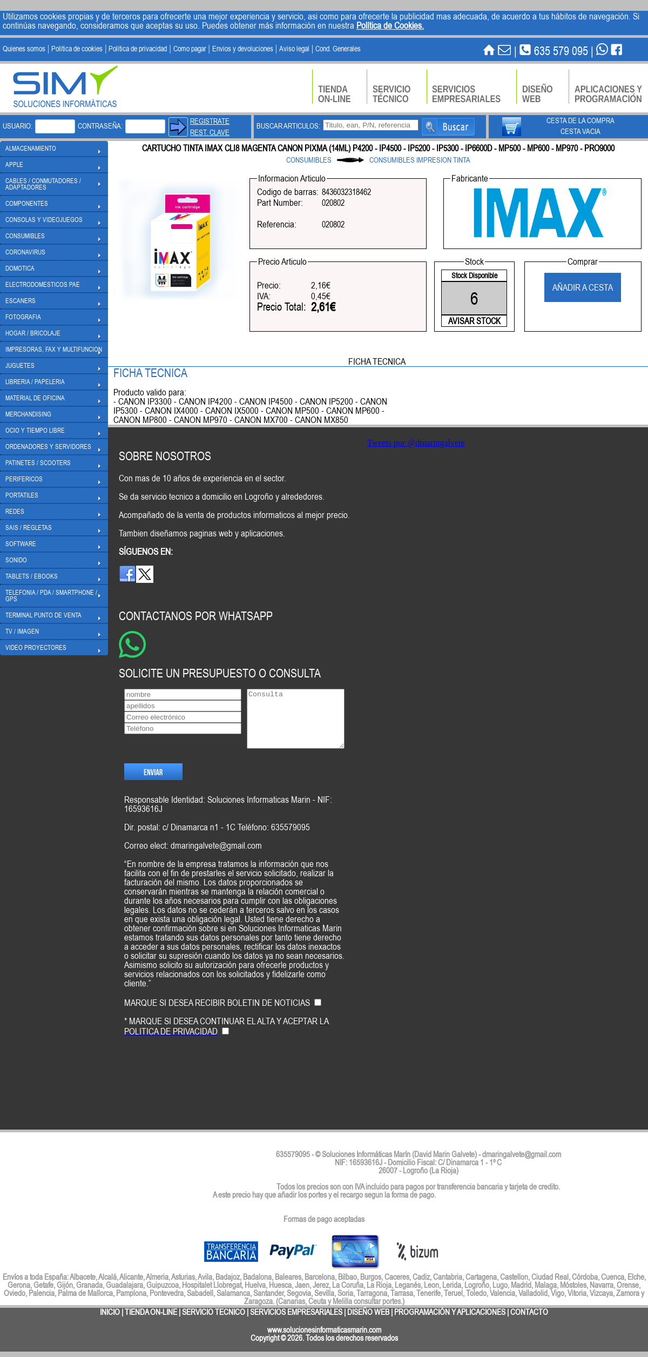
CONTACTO (529, 1312)
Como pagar (189, 48)
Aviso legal (294, 48)
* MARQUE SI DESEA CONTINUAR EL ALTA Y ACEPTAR (226, 1044)
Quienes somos (24, 48)
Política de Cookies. (390, 25)
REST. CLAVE (210, 132)
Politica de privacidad (138, 48)
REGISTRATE (210, 121)
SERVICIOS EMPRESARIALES (296, 1312)
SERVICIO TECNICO (213, 1312)
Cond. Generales (338, 48)
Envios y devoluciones (242, 48)
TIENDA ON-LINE (151, 1312)
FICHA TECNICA (377, 361)
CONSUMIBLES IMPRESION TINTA (419, 159)
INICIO (110, 1312)
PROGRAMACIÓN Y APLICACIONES (449, 1312)
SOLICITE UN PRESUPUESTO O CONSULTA (220, 672)
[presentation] (206, 1095)
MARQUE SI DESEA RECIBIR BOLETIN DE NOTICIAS (217, 1021)
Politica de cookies (77, 48)
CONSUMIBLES (309, 159)
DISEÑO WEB (368, 1312)
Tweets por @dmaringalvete (416, 442)
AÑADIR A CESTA (582, 287)
